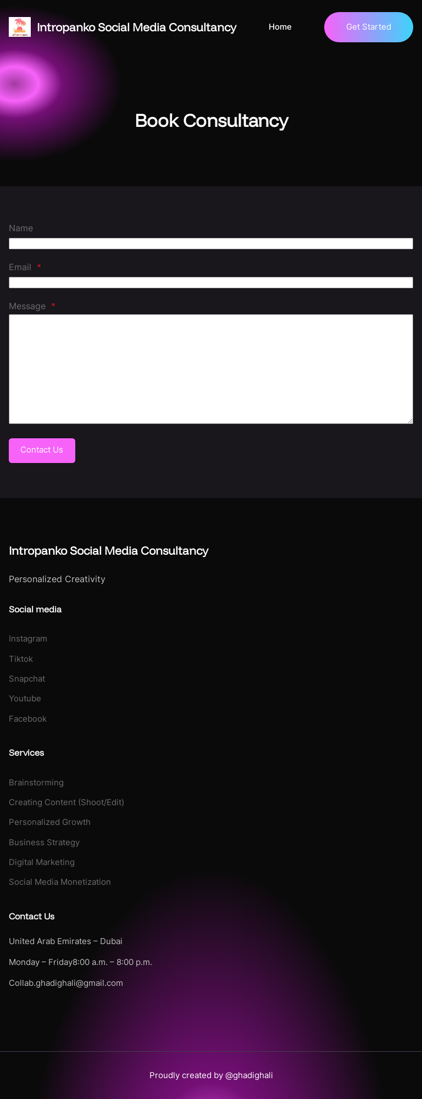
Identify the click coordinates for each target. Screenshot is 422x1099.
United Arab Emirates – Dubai (66, 941)
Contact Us (41, 450)
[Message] (211, 369)
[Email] (211, 282)
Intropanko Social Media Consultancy (136, 27)
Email (25, 266)
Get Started (368, 26)
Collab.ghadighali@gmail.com (66, 983)
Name (21, 227)
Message (32, 305)
